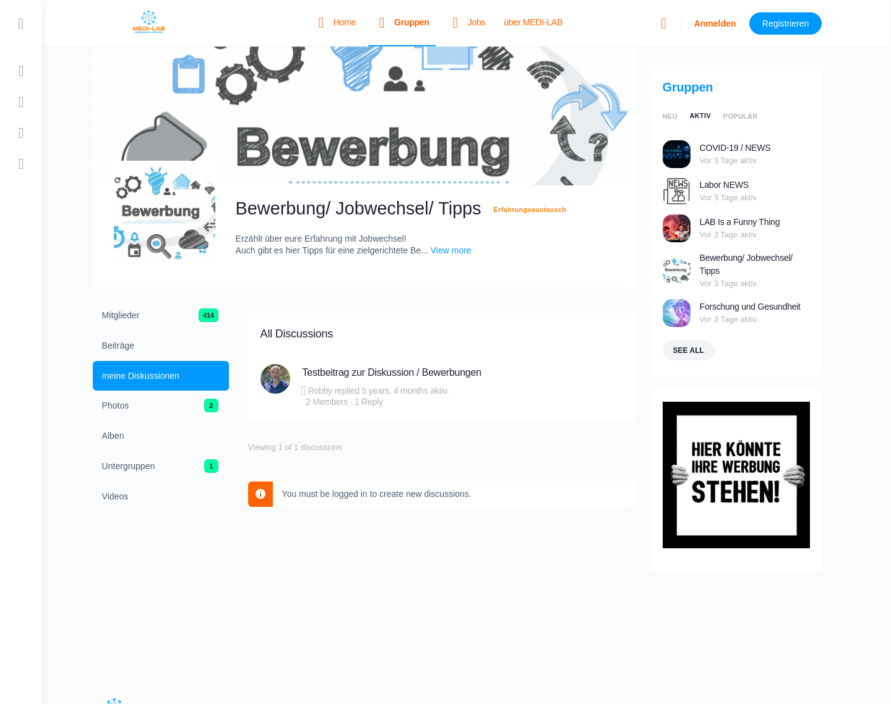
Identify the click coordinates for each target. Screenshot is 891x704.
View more (459, 250)
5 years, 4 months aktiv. (414, 391)
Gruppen (696, 87)
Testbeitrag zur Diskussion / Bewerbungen (400, 372)
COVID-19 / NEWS (744, 148)
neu (678, 116)
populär (749, 116)
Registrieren (795, 23)
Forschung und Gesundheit (758, 307)
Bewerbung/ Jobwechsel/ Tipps (754, 264)
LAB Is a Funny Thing (748, 222)
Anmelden (725, 23)
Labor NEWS (732, 185)
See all (697, 350)
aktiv (709, 115)
